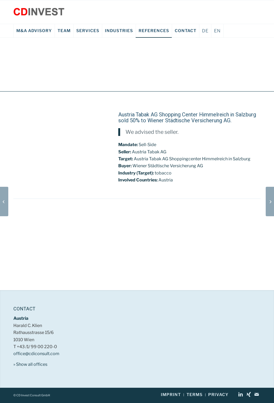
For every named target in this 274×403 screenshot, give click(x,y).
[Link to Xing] (249, 394)
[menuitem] (34, 30)
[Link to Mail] (257, 394)
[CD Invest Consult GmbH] (38, 12)
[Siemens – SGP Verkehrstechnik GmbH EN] (270, 201)
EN (217, 30)
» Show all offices (30, 364)
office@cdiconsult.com (36, 353)
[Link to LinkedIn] (241, 394)
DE (205, 30)
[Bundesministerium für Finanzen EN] (4, 201)
